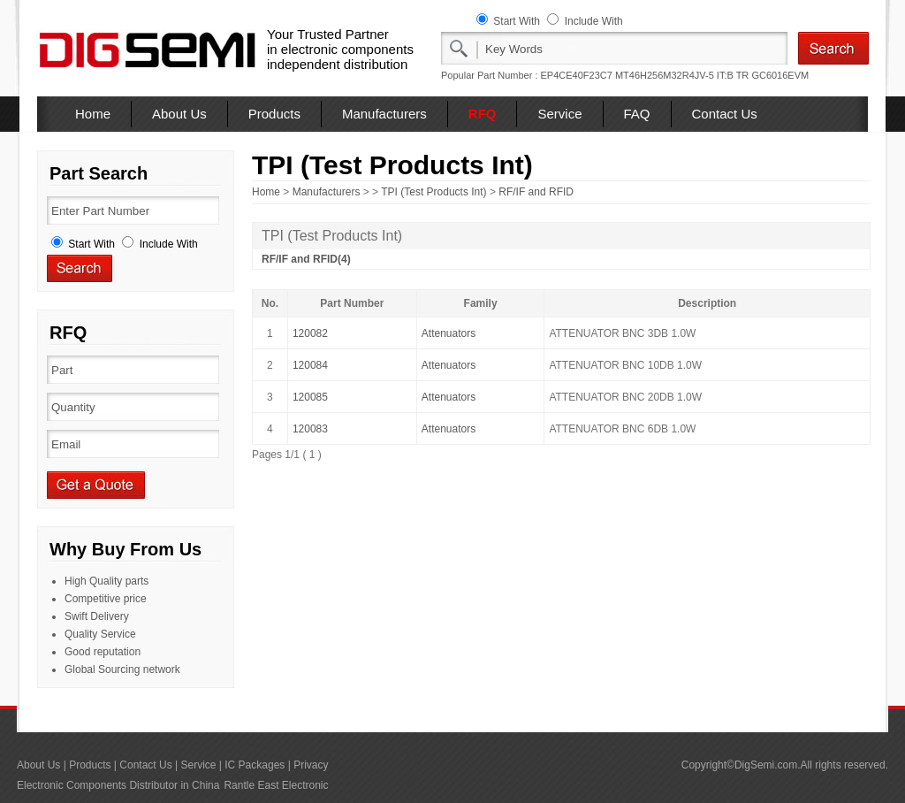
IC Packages (254, 765)
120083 (310, 429)
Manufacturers (384, 113)
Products (274, 113)
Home (92, 113)
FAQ (637, 113)
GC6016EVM (780, 75)
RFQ (482, 113)
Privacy (310, 765)
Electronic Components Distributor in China (118, 785)
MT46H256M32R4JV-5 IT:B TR (682, 75)
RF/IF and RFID (536, 192)
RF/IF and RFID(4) (306, 259)
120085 (310, 397)
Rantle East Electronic (276, 785)
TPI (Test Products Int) (433, 192)
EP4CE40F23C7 (576, 75)
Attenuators (448, 333)
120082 (310, 333)
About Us (179, 113)
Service (559, 113)
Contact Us (724, 113)
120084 (310, 365)
